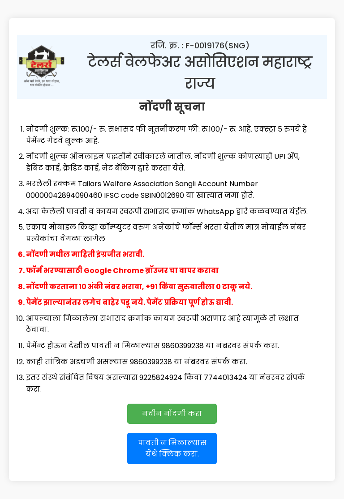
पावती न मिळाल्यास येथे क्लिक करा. (172, 448)
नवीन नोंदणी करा (172, 414)
